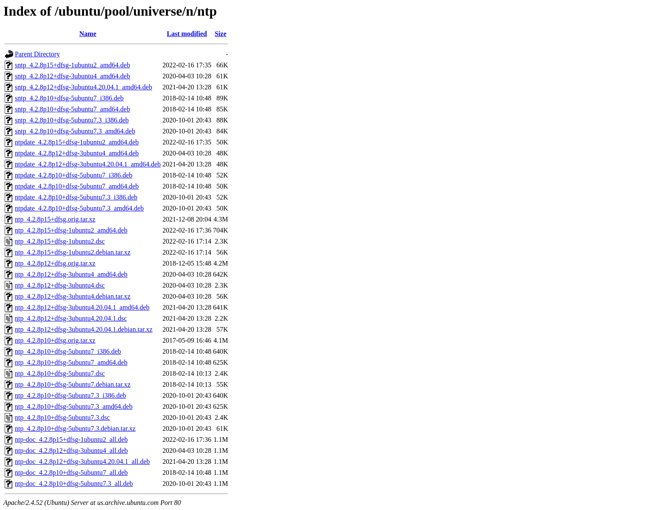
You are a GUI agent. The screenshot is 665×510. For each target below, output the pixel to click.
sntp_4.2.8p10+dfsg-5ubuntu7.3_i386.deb (72, 120)
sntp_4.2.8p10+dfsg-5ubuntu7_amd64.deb (72, 109)
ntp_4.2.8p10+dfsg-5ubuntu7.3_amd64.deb (73, 406)
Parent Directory (37, 54)
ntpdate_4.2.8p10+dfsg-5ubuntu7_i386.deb (73, 175)
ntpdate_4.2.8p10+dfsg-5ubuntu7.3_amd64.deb (79, 208)
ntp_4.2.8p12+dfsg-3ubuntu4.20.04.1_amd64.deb (82, 307)
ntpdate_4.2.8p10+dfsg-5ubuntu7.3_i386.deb (76, 197)
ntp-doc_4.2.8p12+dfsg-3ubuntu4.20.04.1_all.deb (82, 461)
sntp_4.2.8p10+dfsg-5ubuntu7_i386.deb (69, 98)
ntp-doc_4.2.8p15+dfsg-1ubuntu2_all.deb (71, 439)
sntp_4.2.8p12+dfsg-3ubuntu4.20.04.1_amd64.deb (83, 87)
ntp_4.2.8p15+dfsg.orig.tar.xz (55, 219)
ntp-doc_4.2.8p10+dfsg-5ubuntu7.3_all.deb (74, 483)
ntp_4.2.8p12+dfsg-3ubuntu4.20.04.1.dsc (71, 318)
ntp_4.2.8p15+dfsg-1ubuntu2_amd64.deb (71, 230)
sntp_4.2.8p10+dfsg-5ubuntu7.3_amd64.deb (75, 131)
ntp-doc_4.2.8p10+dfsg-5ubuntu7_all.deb (71, 472)
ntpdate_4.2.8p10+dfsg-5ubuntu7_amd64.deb (77, 186)
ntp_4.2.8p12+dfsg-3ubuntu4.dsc (60, 285)
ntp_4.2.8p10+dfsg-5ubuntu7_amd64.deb (71, 362)
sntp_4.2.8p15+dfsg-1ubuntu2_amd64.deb (72, 65)
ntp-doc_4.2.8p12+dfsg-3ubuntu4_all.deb (71, 450)
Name (87, 33)
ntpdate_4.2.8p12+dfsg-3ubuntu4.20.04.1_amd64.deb (88, 164)
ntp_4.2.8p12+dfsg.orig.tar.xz (55, 263)
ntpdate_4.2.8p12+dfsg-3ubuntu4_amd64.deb (77, 153)
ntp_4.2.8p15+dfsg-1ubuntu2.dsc (60, 241)
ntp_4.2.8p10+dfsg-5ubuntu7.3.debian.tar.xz (75, 428)
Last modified (187, 33)
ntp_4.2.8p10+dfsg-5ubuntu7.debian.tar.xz (73, 384)
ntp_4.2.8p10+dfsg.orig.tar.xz (55, 340)
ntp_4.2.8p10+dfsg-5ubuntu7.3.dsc (62, 417)
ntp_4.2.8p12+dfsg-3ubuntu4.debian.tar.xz (73, 296)
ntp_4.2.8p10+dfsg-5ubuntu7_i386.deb (68, 351)
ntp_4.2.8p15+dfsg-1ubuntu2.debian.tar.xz (73, 252)
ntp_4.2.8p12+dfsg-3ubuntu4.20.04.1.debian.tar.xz (84, 329)
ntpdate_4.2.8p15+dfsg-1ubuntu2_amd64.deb (77, 142)
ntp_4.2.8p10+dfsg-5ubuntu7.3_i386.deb (70, 395)
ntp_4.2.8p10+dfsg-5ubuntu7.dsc (60, 373)
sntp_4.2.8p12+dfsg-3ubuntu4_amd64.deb (72, 76)
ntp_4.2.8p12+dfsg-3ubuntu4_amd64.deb (71, 274)
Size (220, 33)
